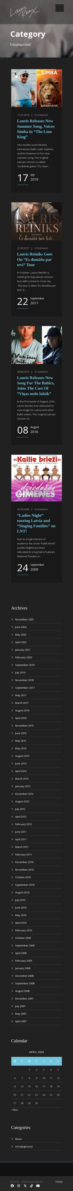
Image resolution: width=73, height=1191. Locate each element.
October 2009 (23, 938)
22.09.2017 (23, 248)
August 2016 (22, 710)
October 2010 (23, 877)
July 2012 (20, 809)
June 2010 (20, 907)
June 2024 (20, 627)
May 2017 (20, 695)
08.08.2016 (23, 371)
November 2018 (24, 680)
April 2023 (20, 642)
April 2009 (20, 953)
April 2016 (20, 718)
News (18, 1139)
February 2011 (23, 854)
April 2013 (20, 771)
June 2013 (20, 763)
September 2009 (24, 945)
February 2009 (23, 960)
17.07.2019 (23, 115)
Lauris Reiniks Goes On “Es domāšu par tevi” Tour (35, 259)
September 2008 (24, 983)
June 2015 (20, 733)
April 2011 (20, 839)
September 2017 (24, 687)
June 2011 (20, 831)
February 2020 (23, 657)
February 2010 (23, 930)
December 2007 (24, 998)
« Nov (14, 1109)
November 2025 (24, 619)
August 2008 (22, 991)
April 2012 (20, 816)
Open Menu (59, 8)
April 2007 (20, 1021)
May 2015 (20, 740)
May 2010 (20, 915)
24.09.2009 (23, 509)
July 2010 (20, 900)
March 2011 (22, 847)
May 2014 (20, 748)
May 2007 (20, 1013)
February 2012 (23, 824)
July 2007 (20, 1006)
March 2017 (22, 703)
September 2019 (24, 665)
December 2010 (24, 862)
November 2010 (24, 869)
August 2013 (22, 756)
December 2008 (24, 976)
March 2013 (22, 778)
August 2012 (22, 801)
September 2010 (24, 885)
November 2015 (24, 725)
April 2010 (20, 922)
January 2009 (22, 968)
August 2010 (22, 892)
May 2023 (20, 634)
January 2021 (22, 649)
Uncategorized (24, 1146)
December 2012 (24, 794)
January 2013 (22, 786)
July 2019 (20, 672)
